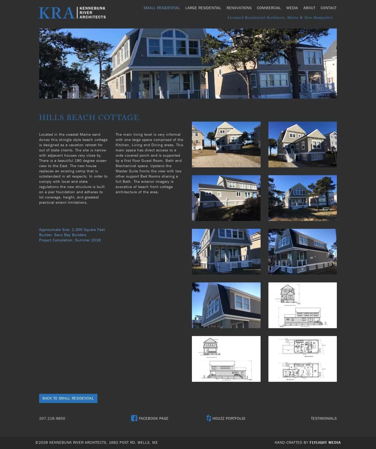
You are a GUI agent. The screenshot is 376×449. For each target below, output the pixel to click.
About (309, 8)
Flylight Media (325, 443)
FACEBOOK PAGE (150, 418)
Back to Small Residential (68, 398)
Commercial (269, 8)
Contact (329, 8)
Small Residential (162, 8)
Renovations (239, 8)
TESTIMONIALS (324, 418)
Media (292, 8)
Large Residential (203, 8)
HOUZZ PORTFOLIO (226, 418)
